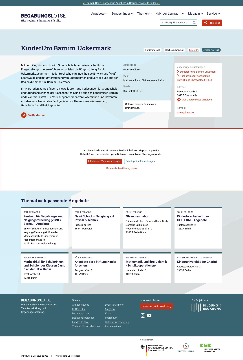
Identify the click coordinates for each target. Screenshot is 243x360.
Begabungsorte (80, 313)
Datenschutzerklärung (117, 322)
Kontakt (109, 313)
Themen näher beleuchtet (86, 326)
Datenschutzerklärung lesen (121, 168)
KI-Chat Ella (78, 309)
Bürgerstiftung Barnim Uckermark (198, 71)
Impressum (111, 317)
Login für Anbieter (114, 304)
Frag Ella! (212, 22)
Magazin (110, 309)
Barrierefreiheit (113, 326)
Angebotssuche (80, 304)
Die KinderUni (36, 115)
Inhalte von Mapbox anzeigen (104, 161)
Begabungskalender (83, 317)
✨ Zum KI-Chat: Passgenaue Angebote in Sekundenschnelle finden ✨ (121, 3)
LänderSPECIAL (80, 322)
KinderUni (194, 50)
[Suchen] (194, 23)
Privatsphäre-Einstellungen (140, 161)
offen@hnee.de (185, 112)
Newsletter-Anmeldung (156, 306)
